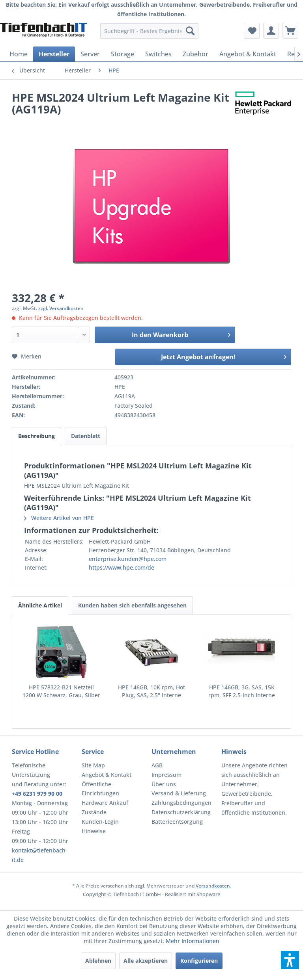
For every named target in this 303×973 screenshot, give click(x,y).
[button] (290, 960)
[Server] (90, 53)
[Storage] (122, 53)
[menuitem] (149, 31)
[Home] (18, 53)
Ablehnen (98, 960)
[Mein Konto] (271, 31)
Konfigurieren (199, 960)
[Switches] (158, 53)
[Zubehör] (195, 53)
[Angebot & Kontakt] (248, 53)
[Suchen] (190, 31)
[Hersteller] (54, 53)
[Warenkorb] (290, 31)
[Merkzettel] (252, 31)
